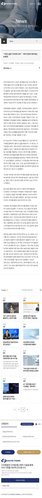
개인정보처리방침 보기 (27, 424)
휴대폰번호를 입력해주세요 (9, 437)
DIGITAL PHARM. (15, 494)
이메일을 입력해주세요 (28, 437)
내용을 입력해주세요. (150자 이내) (10, 441)
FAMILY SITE (5, 486)
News (11, 41)
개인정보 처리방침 (20, 480)
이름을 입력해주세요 (7, 432)
